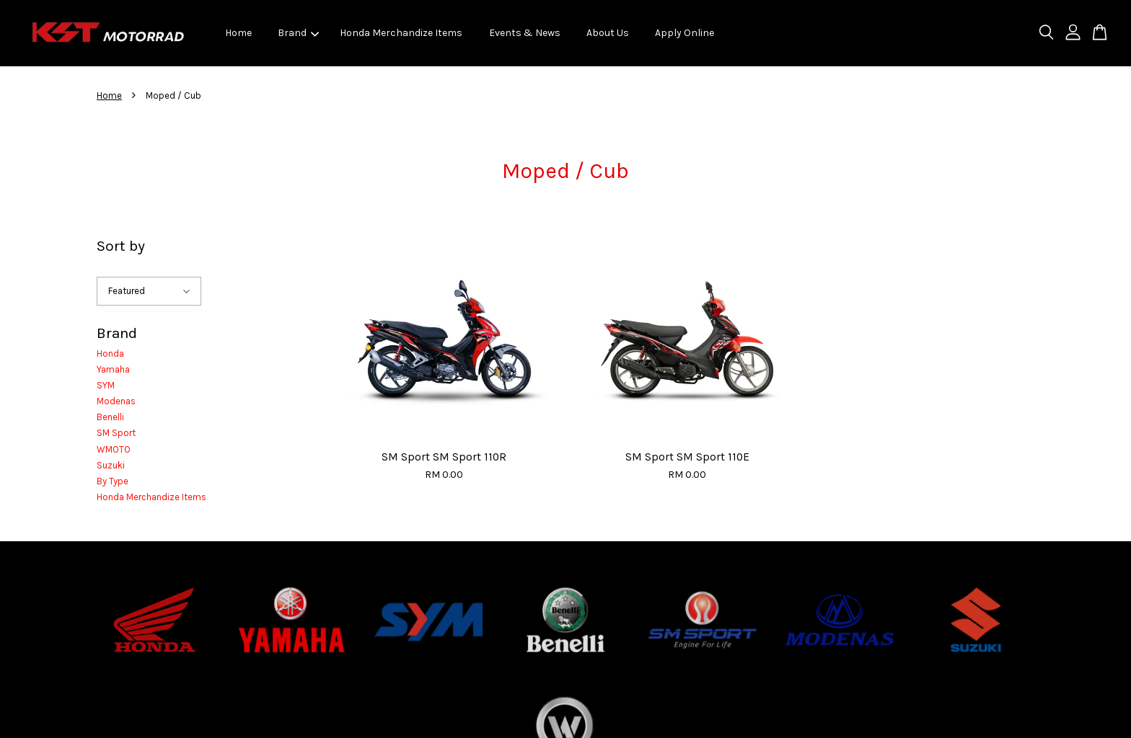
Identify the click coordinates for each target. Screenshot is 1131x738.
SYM (106, 385)
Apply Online (684, 33)
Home (238, 33)
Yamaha (113, 369)
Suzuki (111, 465)
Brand (298, 33)
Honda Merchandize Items (401, 33)
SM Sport (116, 432)
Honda (110, 353)
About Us (607, 33)
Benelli (110, 417)
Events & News (524, 33)
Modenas (116, 401)
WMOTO (114, 449)
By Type (112, 481)
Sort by (121, 245)
